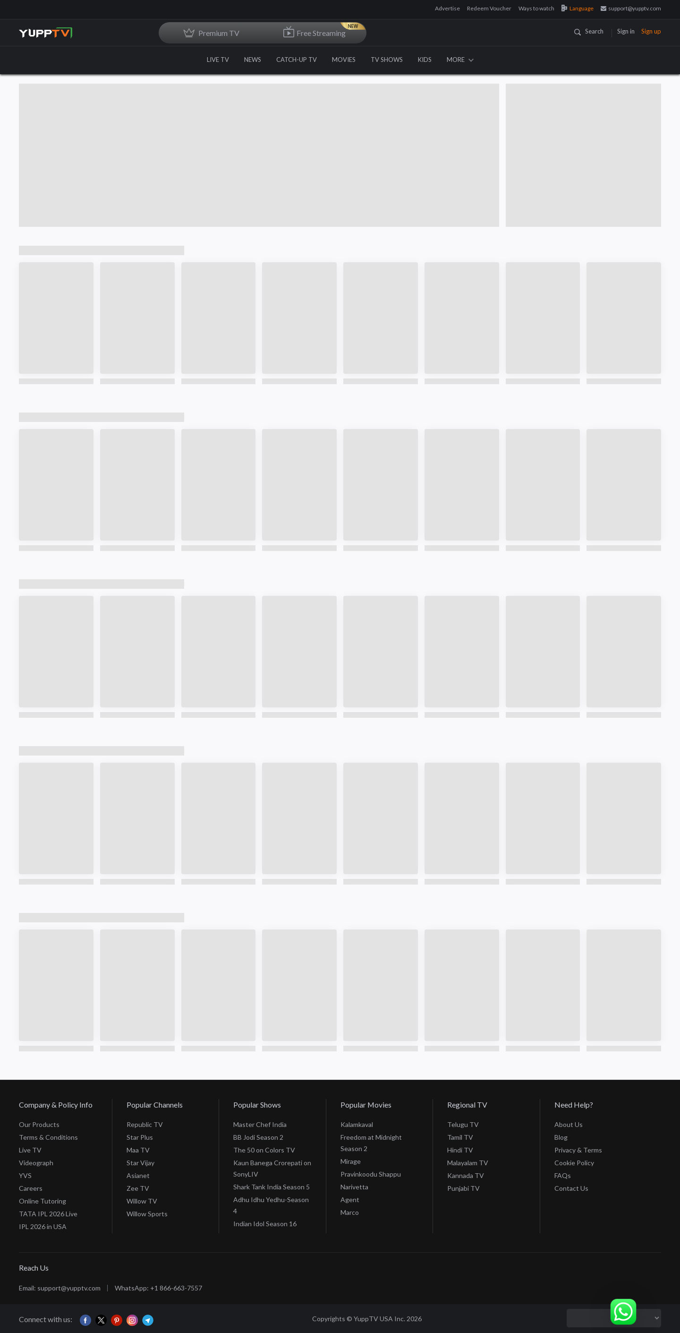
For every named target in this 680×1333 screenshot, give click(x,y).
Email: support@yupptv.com (60, 1288)
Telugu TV (463, 1124)
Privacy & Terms (578, 1150)
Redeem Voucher (489, 8)
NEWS (252, 59)
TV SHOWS (387, 59)
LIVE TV (218, 59)
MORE (460, 59)
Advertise (447, 8)
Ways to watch (536, 8)
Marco (349, 1212)
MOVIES (344, 59)
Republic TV (145, 1124)
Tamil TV (460, 1137)
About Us (568, 1124)
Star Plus (140, 1137)
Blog (561, 1137)
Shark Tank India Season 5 (271, 1187)
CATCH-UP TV (296, 59)
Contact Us (571, 1188)
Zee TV (138, 1188)
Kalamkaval (356, 1124)
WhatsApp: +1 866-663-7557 (158, 1288)
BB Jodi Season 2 (258, 1137)
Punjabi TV (463, 1188)
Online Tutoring (42, 1201)
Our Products (39, 1124)
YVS (25, 1175)
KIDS (425, 59)
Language (577, 8)
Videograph (36, 1163)
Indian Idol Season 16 (265, 1224)
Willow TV (142, 1201)
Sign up (651, 31)
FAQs (562, 1175)
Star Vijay (140, 1163)
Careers (30, 1188)
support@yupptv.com (631, 8)
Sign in (626, 31)
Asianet (138, 1175)
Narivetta (354, 1187)
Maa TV (138, 1150)
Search (589, 31)
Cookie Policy (574, 1163)
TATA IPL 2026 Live (48, 1214)
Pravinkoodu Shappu (370, 1174)
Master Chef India (260, 1124)
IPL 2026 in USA (43, 1226)
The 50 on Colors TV (264, 1150)
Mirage (350, 1161)
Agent (349, 1199)
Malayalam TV (467, 1163)
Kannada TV (465, 1175)
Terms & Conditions (48, 1137)
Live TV (30, 1150)
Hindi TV (460, 1150)
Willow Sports (147, 1214)
